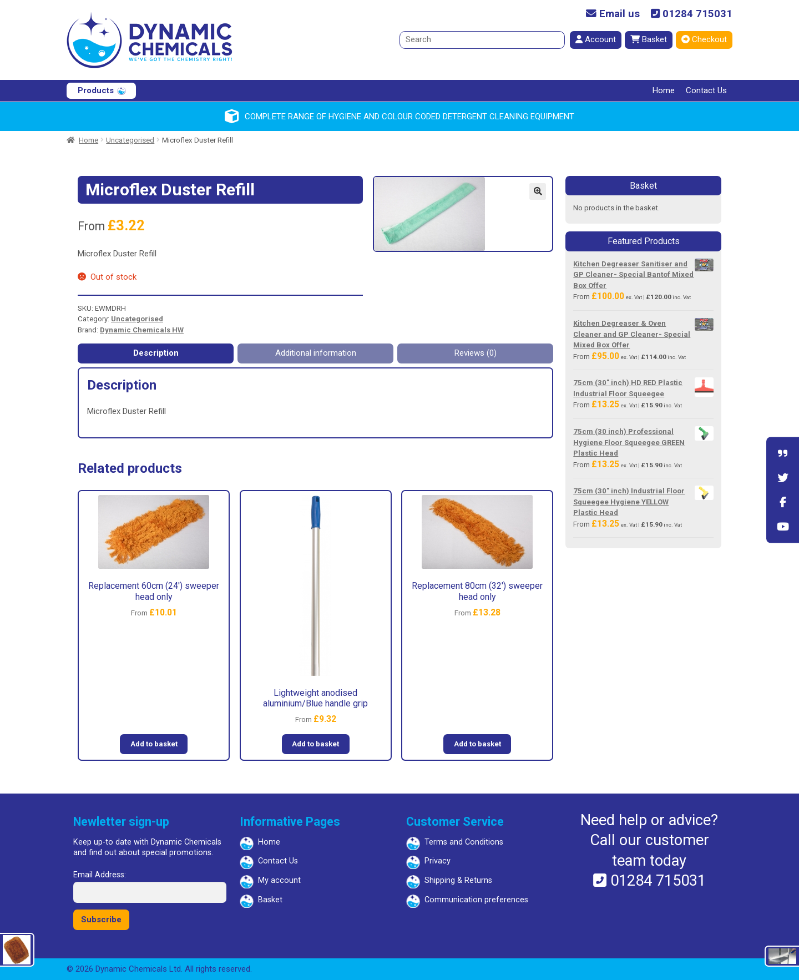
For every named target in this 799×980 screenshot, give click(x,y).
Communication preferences (476, 900)
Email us (613, 14)
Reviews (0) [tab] (475, 353)
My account (279, 880)
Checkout (704, 39)
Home (664, 90)
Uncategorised (130, 140)
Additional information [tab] (315, 353)
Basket (648, 39)
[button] (537, 191)
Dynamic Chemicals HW (142, 330)
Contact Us (706, 90)
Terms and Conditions (463, 842)
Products (96, 90)
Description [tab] (156, 353)
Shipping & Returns (458, 880)
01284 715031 (691, 14)
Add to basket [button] (154, 744)
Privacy (437, 861)
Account (595, 39)
